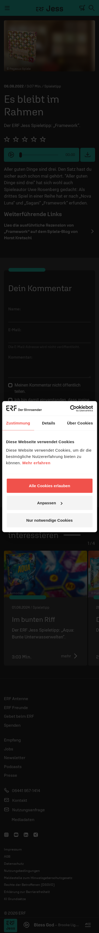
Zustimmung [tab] (18, 423)
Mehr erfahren (36, 462)
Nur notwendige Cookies (49, 520)
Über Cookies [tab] (80, 423)
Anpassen (49, 503)
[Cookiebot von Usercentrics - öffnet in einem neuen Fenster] (70, 408)
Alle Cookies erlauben (49, 485)
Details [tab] (48, 423)
